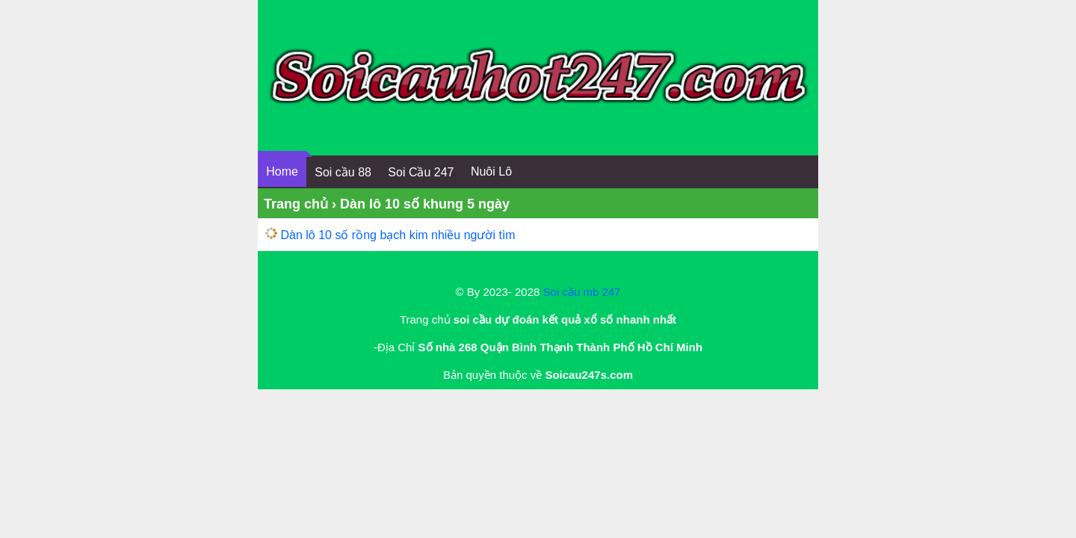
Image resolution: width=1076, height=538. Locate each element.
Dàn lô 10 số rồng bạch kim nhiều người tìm (397, 235)
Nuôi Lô (491, 171)
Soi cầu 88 (343, 172)
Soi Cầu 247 (421, 172)
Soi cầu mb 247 (582, 291)
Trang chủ (296, 204)
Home (282, 171)
